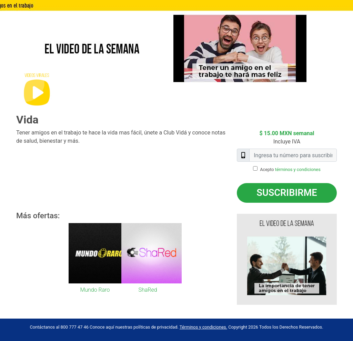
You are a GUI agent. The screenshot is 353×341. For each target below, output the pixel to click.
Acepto (290, 169)
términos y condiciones (298, 169)
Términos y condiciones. (203, 327)
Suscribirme (286, 192)
